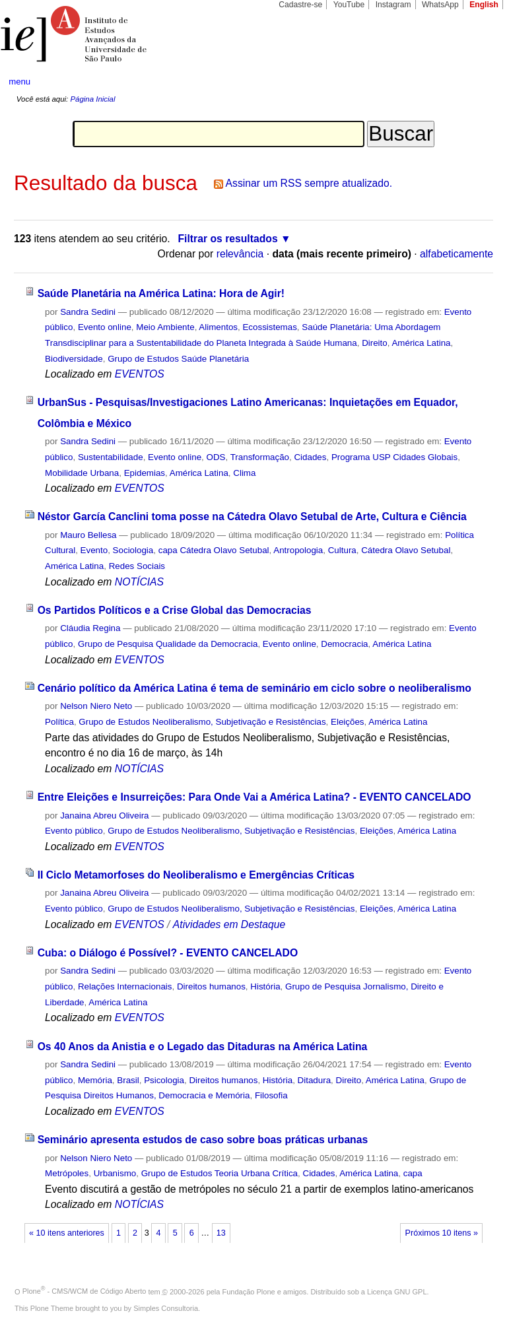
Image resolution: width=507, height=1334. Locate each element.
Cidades (310, 457)
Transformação (259, 457)
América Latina (420, 343)
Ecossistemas (269, 327)
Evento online (104, 327)
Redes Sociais (137, 566)
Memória (95, 1080)
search (471, 82)
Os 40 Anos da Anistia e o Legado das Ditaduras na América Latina (203, 1046)
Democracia (344, 644)
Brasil (128, 1080)
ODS (216, 457)
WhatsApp (440, 4)
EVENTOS (139, 374)
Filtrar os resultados (228, 238)
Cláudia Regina (90, 628)
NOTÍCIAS (139, 581)
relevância (240, 253)
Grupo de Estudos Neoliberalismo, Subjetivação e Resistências (202, 722)
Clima (244, 473)
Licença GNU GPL (396, 1291)
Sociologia (133, 550)
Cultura (342, 550)
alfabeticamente (456, 253)
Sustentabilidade (110, 457)
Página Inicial (92, 99)
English (483, 4)
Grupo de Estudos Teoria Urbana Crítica (219, 1173)
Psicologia (164, 1080)
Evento (94, 550)
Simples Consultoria (165, 1308)
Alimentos (218, 327)
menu (19, 81)
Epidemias (144, 473)
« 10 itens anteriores (66, 1233)
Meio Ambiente (165, 327)
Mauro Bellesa (88, 535)
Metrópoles (66, 1173)
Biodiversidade (74, 359)
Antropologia (298, 550)
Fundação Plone (248, 1291)
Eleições (347, 722)
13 (221, 1233)
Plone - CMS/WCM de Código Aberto (84, 1291)
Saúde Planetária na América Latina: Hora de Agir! (161, 293)
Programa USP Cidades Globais (394, 457)
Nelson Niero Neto (96, 706)
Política (59, 722)
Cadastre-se (300, 4)
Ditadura (314, 1080)
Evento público (74, 831)
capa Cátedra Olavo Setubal (213, 550)
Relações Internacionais (125, 986)
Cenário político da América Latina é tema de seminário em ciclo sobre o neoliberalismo (254, 688)
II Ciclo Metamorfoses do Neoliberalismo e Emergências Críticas (196, 875)
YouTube (349, 4)
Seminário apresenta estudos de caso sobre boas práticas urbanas (203, 1139)
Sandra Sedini (88, 312)
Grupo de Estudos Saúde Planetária (178, 359)
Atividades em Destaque (229, 924)
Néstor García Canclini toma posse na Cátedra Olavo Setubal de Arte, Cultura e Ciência (252, 516)
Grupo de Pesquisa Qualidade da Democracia (168, 644)
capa (412, 1173)
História (265, 986)
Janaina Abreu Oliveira (104, 815)
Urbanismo (115, 1173)
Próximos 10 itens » (441, 1233)
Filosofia (271, 1095)
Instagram (393, 4)
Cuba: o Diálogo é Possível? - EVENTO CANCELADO (168, 952)
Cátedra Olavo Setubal (405, 550)
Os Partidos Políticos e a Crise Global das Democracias (175, 610)
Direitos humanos (211, 986)
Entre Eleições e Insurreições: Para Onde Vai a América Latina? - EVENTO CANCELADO (254, 797)
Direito (375, 343)
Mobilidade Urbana (82, 473)
